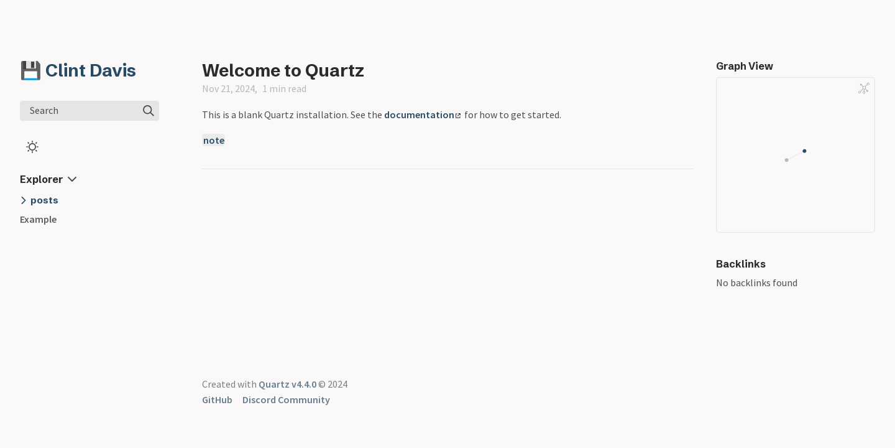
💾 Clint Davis (78, 70)
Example (38, 219)
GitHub (217, 399)
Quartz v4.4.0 (287, 384)
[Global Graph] (863, 88)
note (213, 140)
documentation (422, 114)
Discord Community (286, 399)
